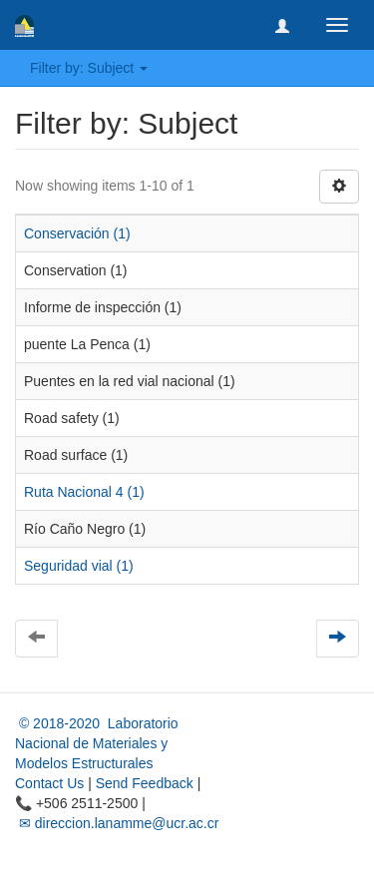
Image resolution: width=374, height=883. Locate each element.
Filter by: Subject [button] (89, 68)
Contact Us (49, 783)
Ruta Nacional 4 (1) (84, 492)
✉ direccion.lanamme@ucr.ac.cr (116, 823)
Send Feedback (144, 783)
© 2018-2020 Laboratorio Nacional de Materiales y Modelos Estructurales (97, 743)
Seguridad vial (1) (79, 566)
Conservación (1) (77, 233)
